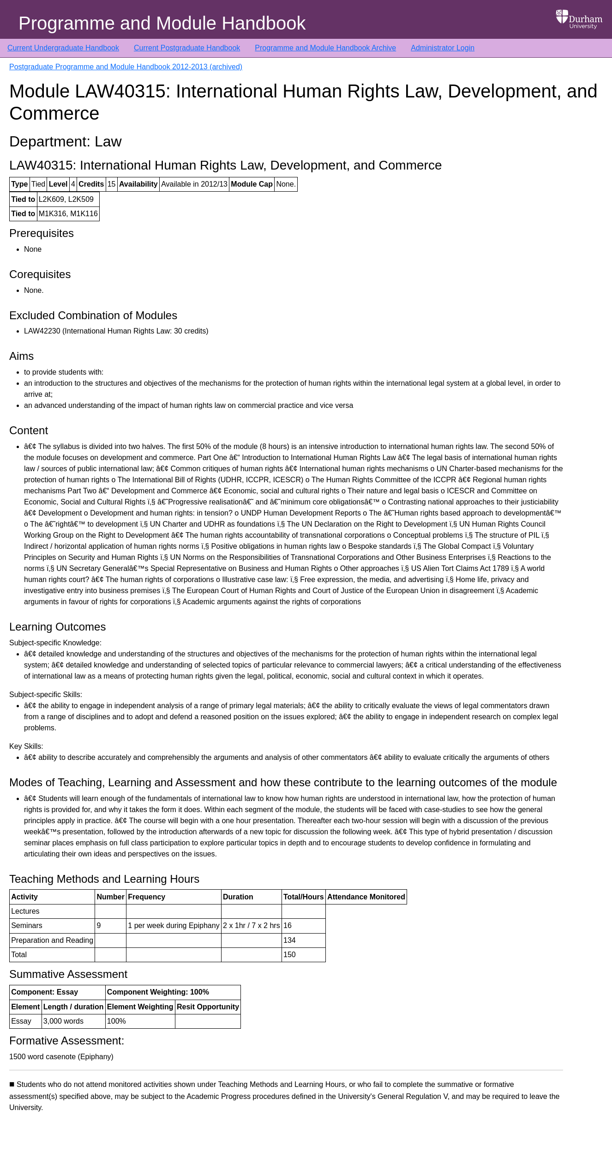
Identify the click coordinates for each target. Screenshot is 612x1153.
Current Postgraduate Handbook (187, 48)
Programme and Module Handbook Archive (325, 48)
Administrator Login (442, 48)
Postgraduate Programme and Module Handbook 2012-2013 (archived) (125, 67)
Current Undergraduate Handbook (63, 48)
